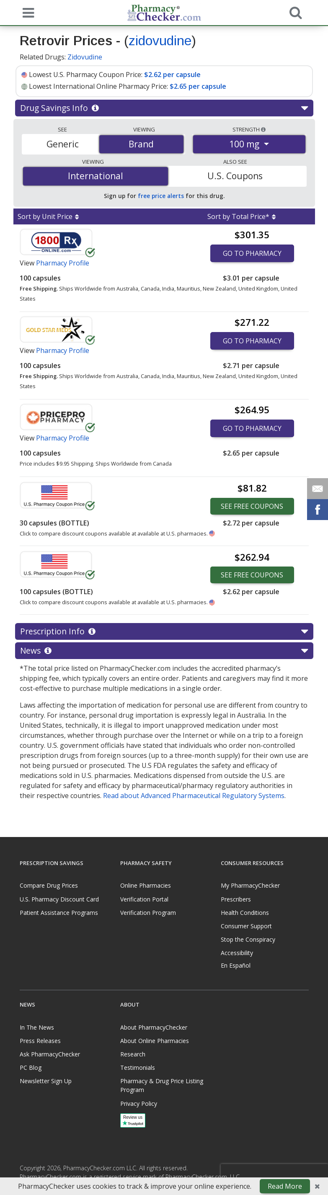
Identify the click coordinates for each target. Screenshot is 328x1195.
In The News (37, 1027)
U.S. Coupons (235, 176)
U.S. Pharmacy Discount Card (59, 899)
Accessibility (237, 953)
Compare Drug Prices (49, 885)
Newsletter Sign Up (46, 1081)
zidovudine (160, 40)
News (163, 651)
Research (132, 1054)
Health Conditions (245, 913)
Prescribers (236, 899)
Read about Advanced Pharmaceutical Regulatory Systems (193, 795)
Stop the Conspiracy (248, 939)
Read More (285, 1186)
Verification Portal (144, 899)
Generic (62, 144)
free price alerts (161, 196)
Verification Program (148, 913)
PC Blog (30, 1067)
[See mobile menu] (26, 12)
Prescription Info (163, 631)
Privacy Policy (138, 1103)
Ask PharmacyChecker (50, 1054)
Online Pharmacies (145, 885)
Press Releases (40, 1041)
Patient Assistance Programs (59, 913)
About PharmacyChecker (153, 1027)
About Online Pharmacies (154, 1041)
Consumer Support (246, 926)
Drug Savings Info (163, 108)
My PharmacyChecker (250, 885)
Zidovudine (84, 57)
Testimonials (137, 1067)
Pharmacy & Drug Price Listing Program (161, 1085)
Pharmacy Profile (62, 263)
